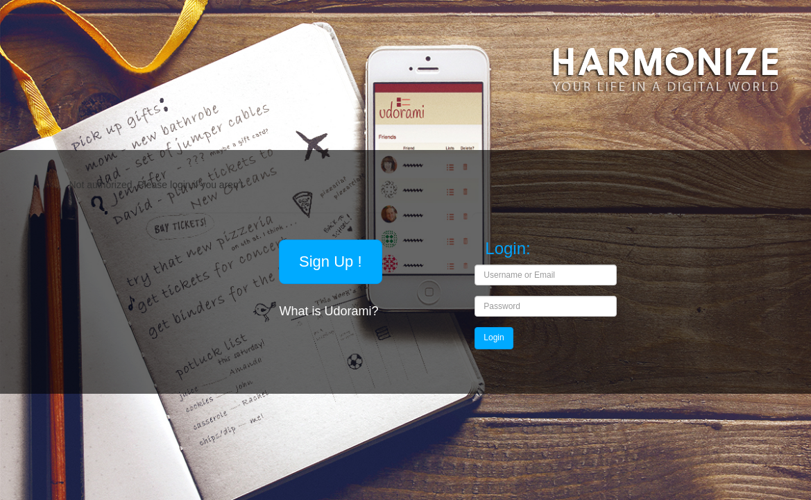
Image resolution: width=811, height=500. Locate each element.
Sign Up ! (330, 261)
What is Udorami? (330, 311)
